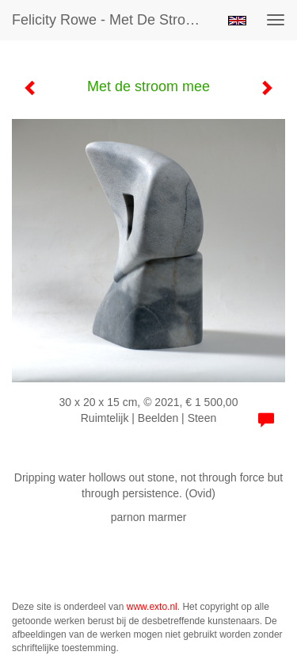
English (237, 20)
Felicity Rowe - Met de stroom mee (113, 20)
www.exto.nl (152, 606)
